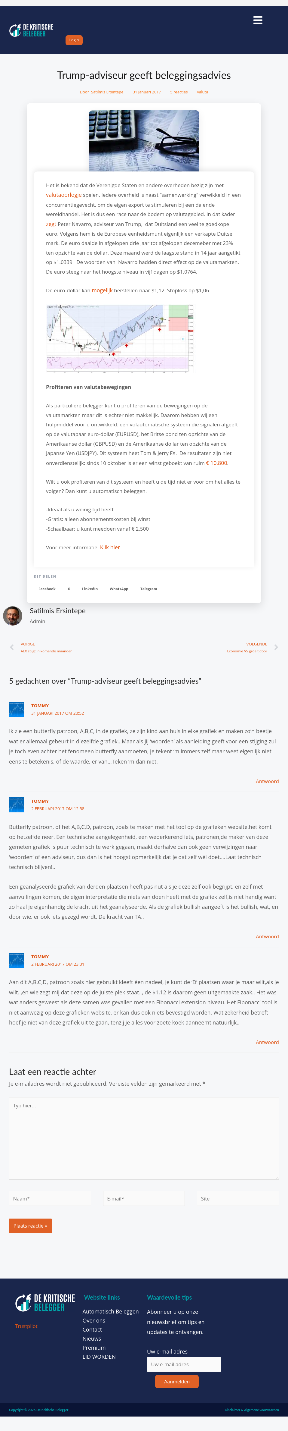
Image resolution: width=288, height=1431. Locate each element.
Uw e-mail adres (167, 1365)
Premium (94, 1361)
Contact (92, 1343)
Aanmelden (177, 1395)
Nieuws (92, 1352)
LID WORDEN (99, 1370)
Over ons (94, 1334)
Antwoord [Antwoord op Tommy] (266, 787)
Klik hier (109, 552)
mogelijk (102, 296)
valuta (202, 99)
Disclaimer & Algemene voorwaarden (252, 1424)
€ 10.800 (216, 468)
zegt (51, 230)
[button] (47, 594)
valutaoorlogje (63, 201)
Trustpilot (27, 1339)
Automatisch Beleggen (111, 1325)
